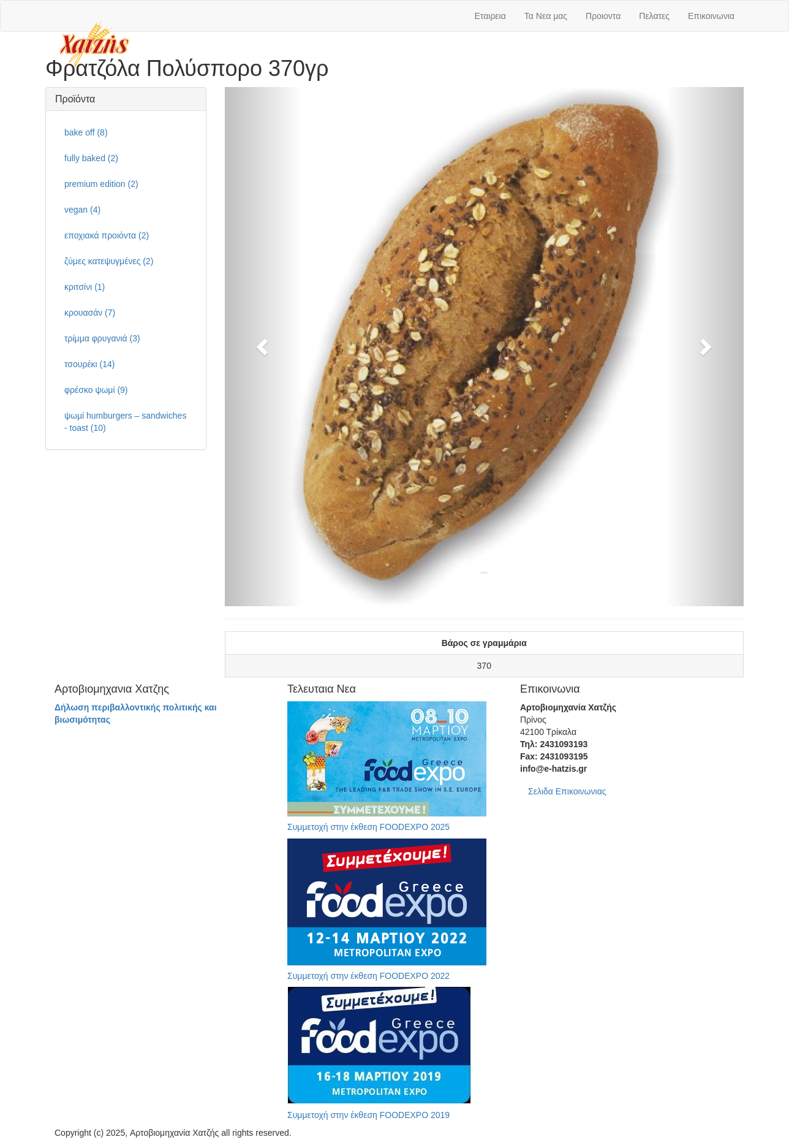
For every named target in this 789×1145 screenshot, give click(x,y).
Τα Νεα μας (545, 16)
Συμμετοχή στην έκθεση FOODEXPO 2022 (368, 976)
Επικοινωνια (711, 16)
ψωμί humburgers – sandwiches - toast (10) (125, 422)
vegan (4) (82, 210)
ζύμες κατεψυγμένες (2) (108, 261)
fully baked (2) (91, 158)
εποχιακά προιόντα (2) (106, 235)
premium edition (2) (101, 184)
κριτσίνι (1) (84, 287)
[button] (264, 347)
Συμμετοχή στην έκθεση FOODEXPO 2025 (368, 827)
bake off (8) (86, 132)
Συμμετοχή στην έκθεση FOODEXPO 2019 (368, 1115)
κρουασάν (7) (89, 313)
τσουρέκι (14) (89, 364)
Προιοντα (603, 16)
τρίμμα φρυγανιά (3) (102, 338)
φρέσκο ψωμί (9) (96, 390)
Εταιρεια (490, 16)
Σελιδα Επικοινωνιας (567, 791)
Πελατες (654, 16)
